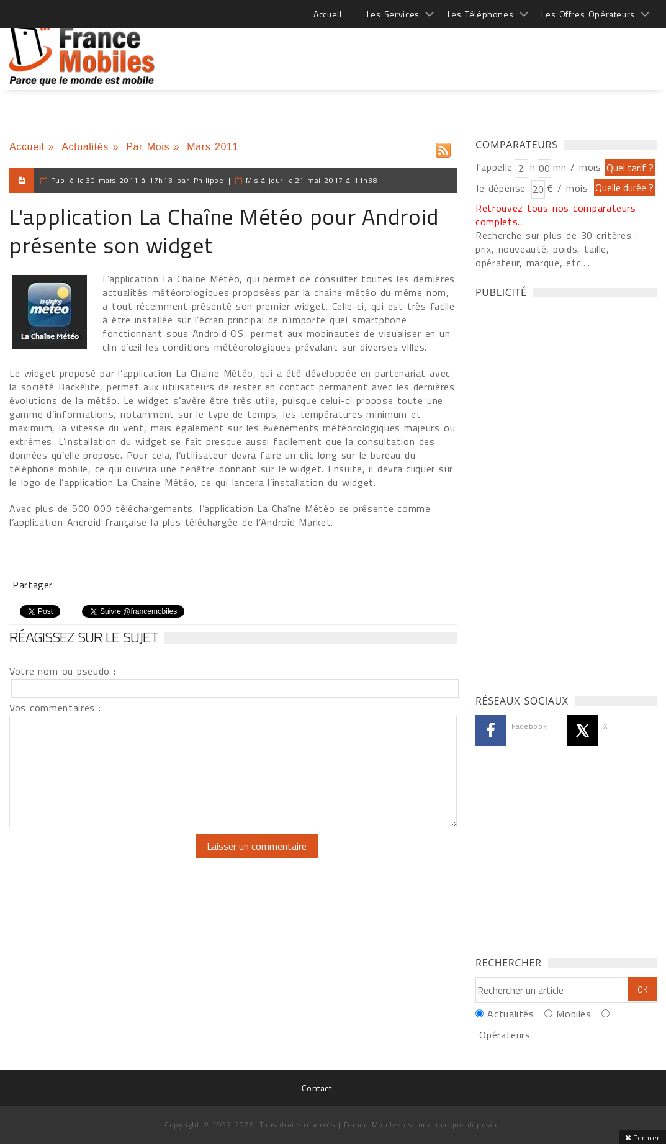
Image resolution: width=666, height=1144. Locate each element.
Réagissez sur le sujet (83, 637)
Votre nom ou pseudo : (62, 671)
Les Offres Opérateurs (588, 13)
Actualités (85, 147)
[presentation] (113, 858)
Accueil (327, 13)
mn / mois (577, 167)
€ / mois (567, 188)
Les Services (393, 13)
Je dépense (502, 188)
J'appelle (494, 167)
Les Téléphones (481, 13)
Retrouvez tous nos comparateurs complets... (555, 214)
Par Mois (147, 147)
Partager (32, 584)
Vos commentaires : (55, 707)
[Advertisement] (431, 50)
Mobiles (573, 1013)
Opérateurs (504, 1034)
